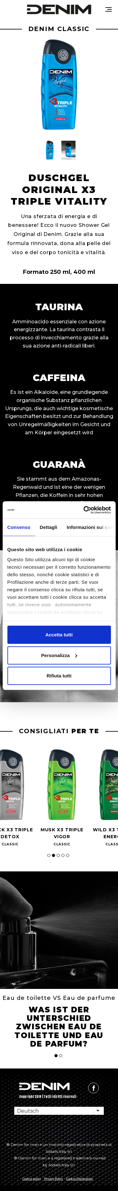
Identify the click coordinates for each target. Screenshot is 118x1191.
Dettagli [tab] (48, 527)
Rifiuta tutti (59, 675)
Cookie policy (31, 1178)
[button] (49, 150)
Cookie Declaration (79, 1178)
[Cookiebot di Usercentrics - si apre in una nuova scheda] (84, 510)
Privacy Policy (53, 1178)
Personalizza (59, 655)
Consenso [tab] (18, 527)
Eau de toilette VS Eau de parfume (59, 998)
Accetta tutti (59, 634)
